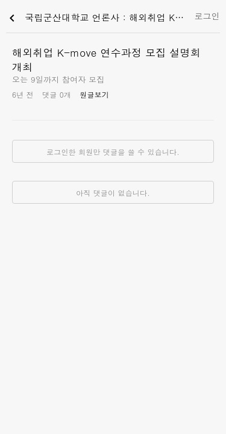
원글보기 (94, 94)
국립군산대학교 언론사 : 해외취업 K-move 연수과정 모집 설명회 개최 (97, 18)
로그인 (207, 16)
